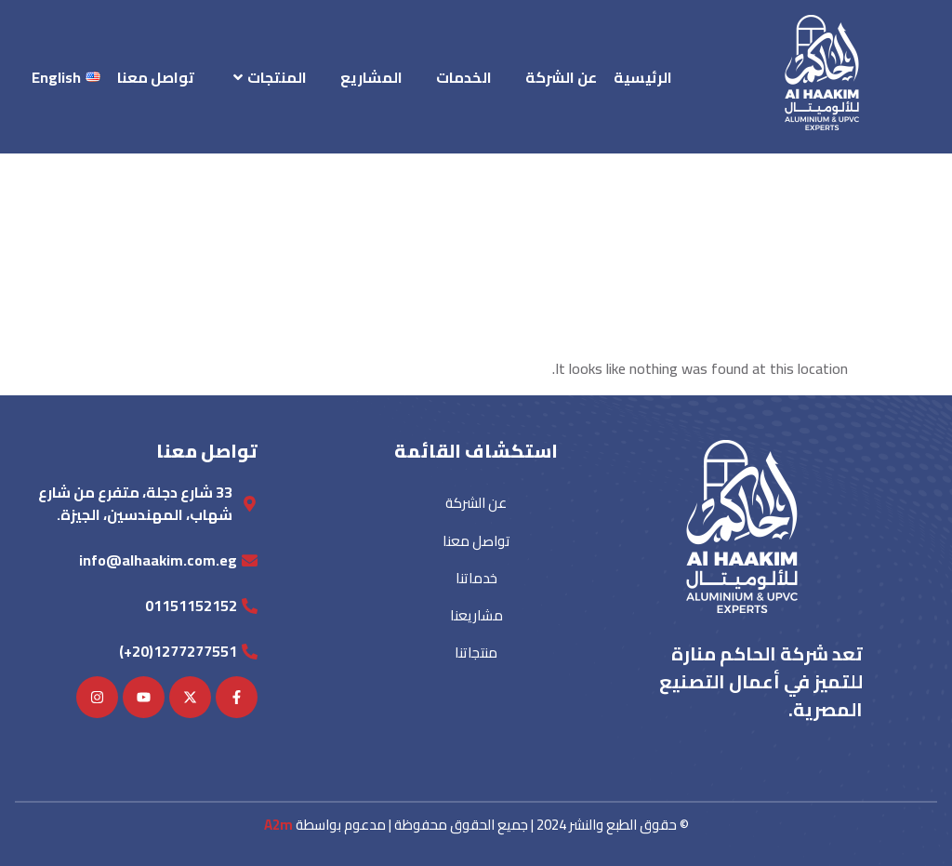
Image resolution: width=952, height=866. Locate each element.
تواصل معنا (155, 77)
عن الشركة (561, 77)
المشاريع (371, 77)
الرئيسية (643, 77)
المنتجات (270, 77)
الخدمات (464, 77)
